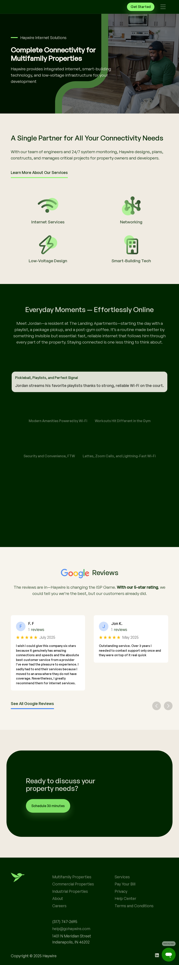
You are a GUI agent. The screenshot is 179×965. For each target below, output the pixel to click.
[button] (163, 6)
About (57, 910)
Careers (59, 917)
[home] (28, 7)
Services (122, 888)
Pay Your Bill (125, 896)
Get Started (141, 7)
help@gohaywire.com (71, 940)
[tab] (89, 388)
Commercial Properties (73, 896)
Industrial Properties (70, 903)
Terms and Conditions (134, 917)
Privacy (121, 903)
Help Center (125, 910)
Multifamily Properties (71, 888)
